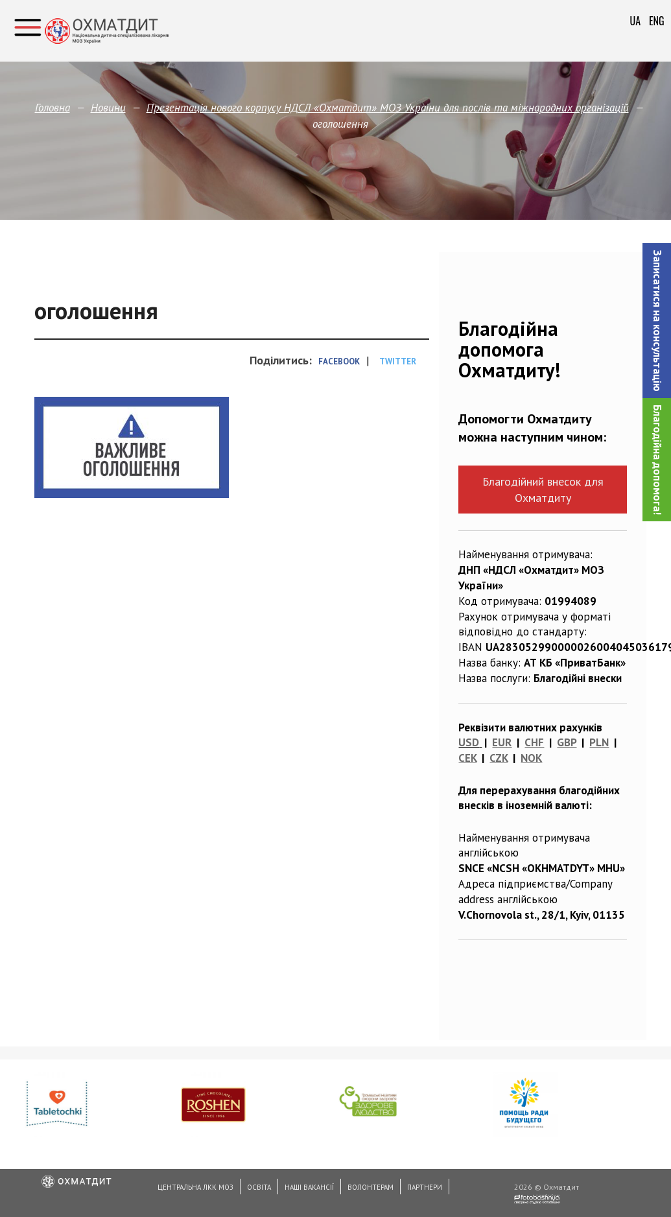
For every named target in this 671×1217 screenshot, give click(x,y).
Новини (108, 107)
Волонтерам (370, 1187)
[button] (656, 320)
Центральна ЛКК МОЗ (195, 1187)
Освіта (259, 1187)
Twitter (397, 361)
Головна (52, 107)
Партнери (424, 1187)
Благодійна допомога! (657, 460)
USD (468, 742)
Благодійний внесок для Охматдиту (543, 489)
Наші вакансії (309, 1187)
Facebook (339, 361)
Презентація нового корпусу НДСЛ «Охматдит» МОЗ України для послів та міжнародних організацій (388, 107)
